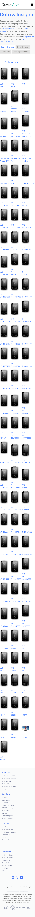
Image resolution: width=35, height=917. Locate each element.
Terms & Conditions (13, 891)
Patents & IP (6, 835)
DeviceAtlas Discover (9, 786)
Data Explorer (23, 47)
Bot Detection (6, 860)
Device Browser (9, 29)
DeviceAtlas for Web (8, 776)
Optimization (6, 800)
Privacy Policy (24, 891)
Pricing (4, 789)
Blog (3, 871)
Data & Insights (7, 865)
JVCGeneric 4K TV (15, 158)
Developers (5, 868)
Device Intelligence (8, 855)
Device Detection (7, 858)
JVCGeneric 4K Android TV (4, 158)
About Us (5, 827)
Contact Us (5, 840)
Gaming (4, 813)
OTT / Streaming (7, 808)
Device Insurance (7, 818)
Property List (28, 36)
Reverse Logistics (7, 816)
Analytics (5, 803)
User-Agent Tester (21, 51)
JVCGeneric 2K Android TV (26, 133)
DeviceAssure (6, 781)
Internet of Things (8, 805)
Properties (5, 51)
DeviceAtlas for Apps (9, 779)
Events (4, 837)
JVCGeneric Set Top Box (26, 158)
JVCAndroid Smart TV (15, 108)
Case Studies (6, 863)
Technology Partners (9, 832)
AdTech (4, 797)
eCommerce (6, 810)
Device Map (6, 784)
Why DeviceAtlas (7, 829)
